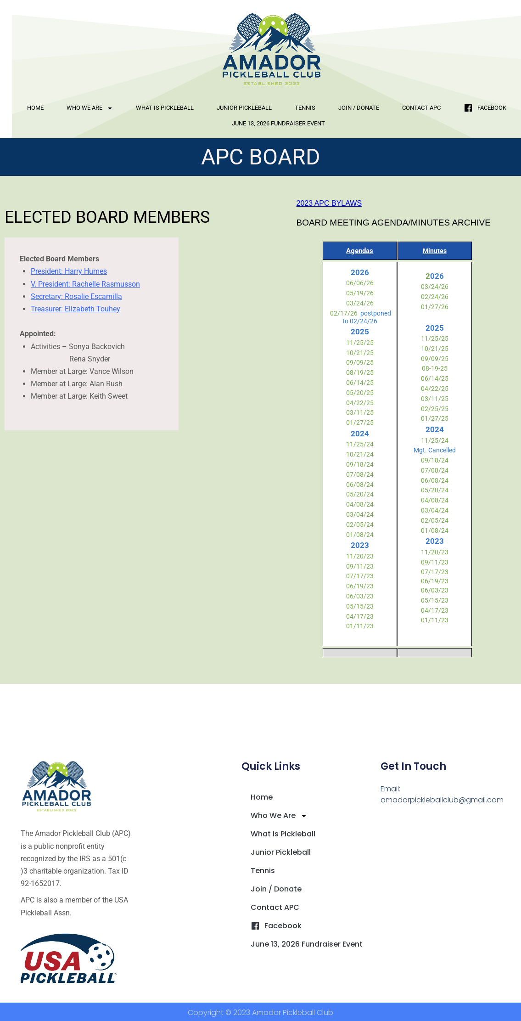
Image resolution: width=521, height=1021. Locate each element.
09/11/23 (360, 566)
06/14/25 (360, 382)
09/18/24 (360, 464)
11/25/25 (360, 342)
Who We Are (90, 108)
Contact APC (421, 107)
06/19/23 (360, 586)
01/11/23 (360, 626)
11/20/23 (360, 556)
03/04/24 (360, 514)
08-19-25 (435, 368)
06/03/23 (360, 596)
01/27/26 (434, 306)
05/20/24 (360, 494)
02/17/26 (343, 313)
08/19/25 (360, 372)
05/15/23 (360, 606)
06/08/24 (360, 484)
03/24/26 (360, 303)
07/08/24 (360, 474)
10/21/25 (360, 352)
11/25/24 (360, 444)
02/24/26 (434, 296)
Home (35, 107)
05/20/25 (360, 392)
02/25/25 (434, 408)
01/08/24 (360, 534)
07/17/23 (360, 576)
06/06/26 (360, 283)
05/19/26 (360, 293)
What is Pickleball (165, 107)
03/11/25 (360, 412)
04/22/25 (360, 402)
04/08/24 (360, 504)
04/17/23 (360, 616)
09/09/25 (360, 362)
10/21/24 (360, 454)
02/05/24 (360, 524)
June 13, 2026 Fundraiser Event (278, 123)
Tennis (305, 107)
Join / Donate (358, 107)
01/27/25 (360, 422)
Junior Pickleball (244, 107)
